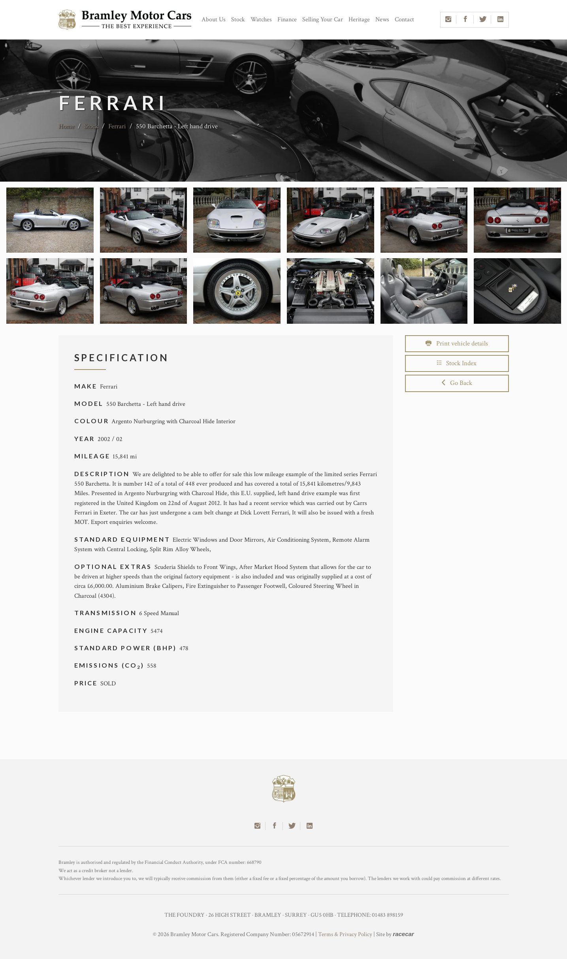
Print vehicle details (457, 343)
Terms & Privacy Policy (345, 934)
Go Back (457, 383)
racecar (403, 934)
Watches (261, 19)
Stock (238, 19)
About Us (214, 19)
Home (66, 126)
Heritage (359, 19)
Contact (404, 19)
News (382, 19)
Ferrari (117, 126)
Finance (287, 19)
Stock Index (457, 363)
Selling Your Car (322, 19)
